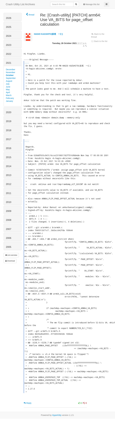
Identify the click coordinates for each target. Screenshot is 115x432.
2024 (8, 36)
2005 (8, 247)
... (27, 62)
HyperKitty (57, 415)
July (7, 84)
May (8, 89)
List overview (11, 255)
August (9, 81)
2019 (8, 121)
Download (10, 261)
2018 (8, 130)
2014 (8, 166)
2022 (8, 54)
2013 (8, 175)
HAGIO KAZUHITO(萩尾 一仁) (48, 34)
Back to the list (99, 41)
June (8, 87)
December (10, 69)
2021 (8, 63)
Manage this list (91, 4)
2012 (8, 184)
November (10, 72)
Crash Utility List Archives (20, 4)
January (9, 101)
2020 (8, 112)
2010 (8, 202)
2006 (8, 238)
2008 (8, 220)
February (10, 98)
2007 (8, 229)
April (8, 92)
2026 (8, 18)
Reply (27, 403)
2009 (8, 211)
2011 (8, 193)
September (11, 78)
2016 (8, 148)
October (10, 75)
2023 (8, 45)
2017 (8, 139)
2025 (8, 27)
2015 (8, 157)
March (9, 95)
